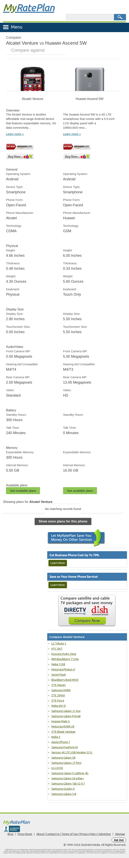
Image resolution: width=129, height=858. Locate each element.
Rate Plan (28, 7)
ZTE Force (57, 700)
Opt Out (119, 840)
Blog (10, 834)
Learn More (58, 563)
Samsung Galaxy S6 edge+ (67, 778)
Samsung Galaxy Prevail (66, 716)
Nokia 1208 (58, 664)
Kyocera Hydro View (63, 654)
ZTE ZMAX (58, 695)
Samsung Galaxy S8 (63, 757)
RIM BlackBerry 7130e (65, 659)
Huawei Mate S (60, 721)
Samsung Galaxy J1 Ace (66, 711)
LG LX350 (57, 768)
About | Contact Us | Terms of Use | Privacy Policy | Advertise (73, 834)
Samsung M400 (61, 690)
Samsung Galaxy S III (63, 794)
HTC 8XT (57, 648)
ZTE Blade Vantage (63, 731)
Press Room (25, 834)
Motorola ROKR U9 (62, 726)
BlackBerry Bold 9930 (64, 679)
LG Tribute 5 (58, 643)
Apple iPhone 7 (60, 742)
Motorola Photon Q (63, 669)
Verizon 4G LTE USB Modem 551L (72, 752)
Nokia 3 (55, 737)
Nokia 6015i (58, 705)
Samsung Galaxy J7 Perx (66, 762)
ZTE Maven (58, 685)
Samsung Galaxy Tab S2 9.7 (68, 783)
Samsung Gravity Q (63, 788)
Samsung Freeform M (64, 747)
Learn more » (15, 134)
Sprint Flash (58, 674)
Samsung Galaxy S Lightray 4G (69, 773)
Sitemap (120, 834)
